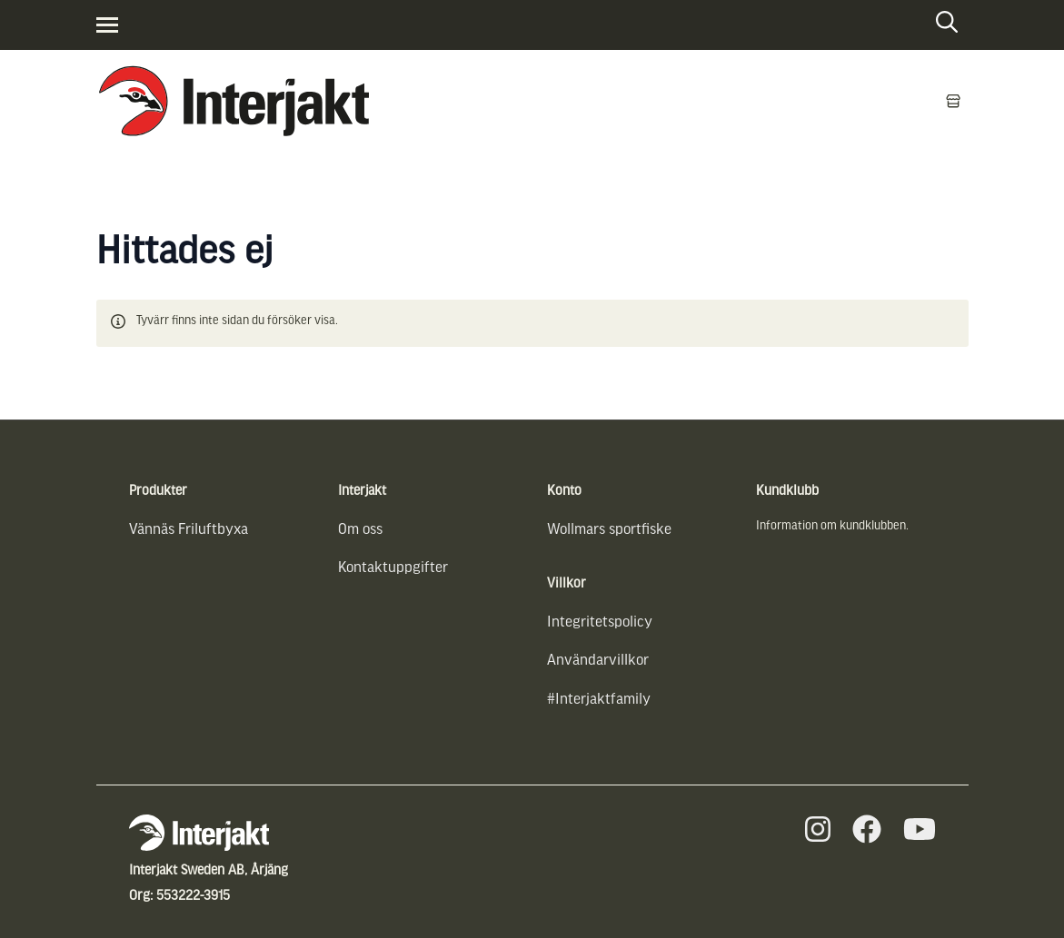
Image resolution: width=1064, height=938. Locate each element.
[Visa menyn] (107, 25)
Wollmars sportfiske (609, 530)
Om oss (360, 530)
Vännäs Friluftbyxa (188, 530)
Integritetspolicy (599, 622)
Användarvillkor (598, 660)
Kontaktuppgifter (393, 568)
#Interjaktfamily (599, 699)
